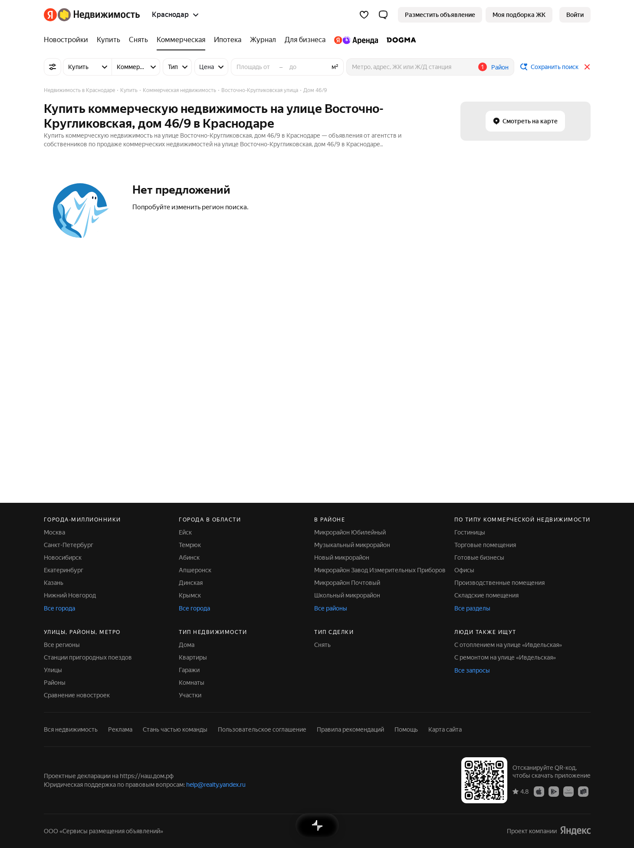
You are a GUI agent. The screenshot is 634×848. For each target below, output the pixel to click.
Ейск (185, 532)
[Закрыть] (587, 66)
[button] (383, 15)
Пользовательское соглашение (262, 729)
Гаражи (189, 670)
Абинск (189, 557)
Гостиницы (469, 532)
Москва (54, 532)
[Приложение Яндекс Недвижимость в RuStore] (583, 791)
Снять (322, 644)
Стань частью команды (175, 729)
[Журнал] (263, 40)
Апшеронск (195, 570)
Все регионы (62, 644)
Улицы (53, 670)
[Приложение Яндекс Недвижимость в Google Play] (554, 791)
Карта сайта (445, 729)
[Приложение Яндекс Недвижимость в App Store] (539, 791)
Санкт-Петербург (68, 544)
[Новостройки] (68, 40)
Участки (190, 695)
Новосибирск (63, 557)
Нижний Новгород (70, 595)
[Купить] (108, 40)
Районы (55, 682)
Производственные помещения (499, 582)
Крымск (190, 595)
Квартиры (193, 657)
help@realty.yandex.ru (216, 784)
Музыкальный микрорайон (352, 544)
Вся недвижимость (71, 729)
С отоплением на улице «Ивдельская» (508, 644)
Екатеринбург (63, 570)
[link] (575, 15)
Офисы (464, 570)
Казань (53, 582)
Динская (191, 582)
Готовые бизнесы (479, 557)
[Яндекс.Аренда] (356, 40)
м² (335, 66)
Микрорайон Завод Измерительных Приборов (380, 570)
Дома (186, 644)
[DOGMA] (399, 40)
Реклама (120, 729)
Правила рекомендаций (350, 729)
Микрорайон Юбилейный (350, 532)
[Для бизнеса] (305, 40)
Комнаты (191, 682)
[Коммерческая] (181, 40)
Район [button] (500, 67)
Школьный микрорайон (347, 595)
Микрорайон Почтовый (347, 582)
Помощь (406, 729)
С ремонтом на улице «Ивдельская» (505, 657)
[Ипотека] (228, 40)
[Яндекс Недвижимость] (99, 14)
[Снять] (138, 40)
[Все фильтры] (52, 67)
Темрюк (190, 544)
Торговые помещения (485, 544)
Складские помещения (486, 595)
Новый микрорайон (341, 557)
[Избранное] (364, 15)
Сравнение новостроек (77, 695)
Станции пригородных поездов (88, 657)
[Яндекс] (50, 14)
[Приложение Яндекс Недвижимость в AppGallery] (568, 791)
